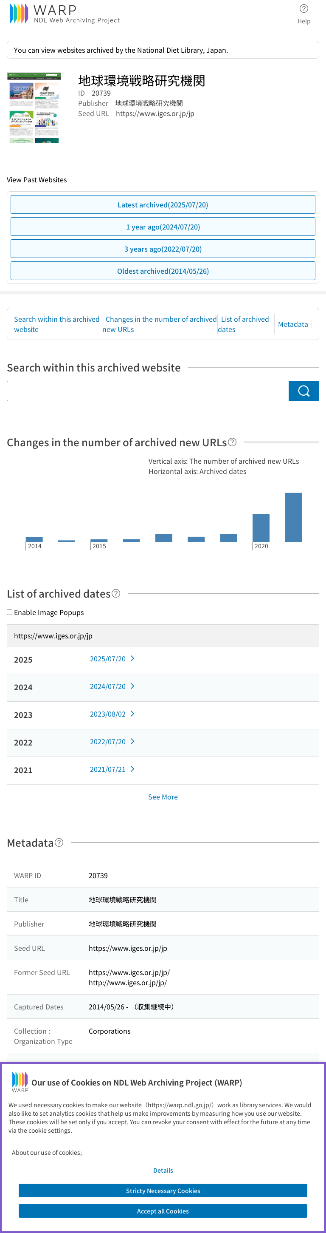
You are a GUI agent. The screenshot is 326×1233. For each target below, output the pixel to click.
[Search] (304, 391)
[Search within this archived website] (148, 391)
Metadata (293, 324)
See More (163, 796)
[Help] (232, 442)
